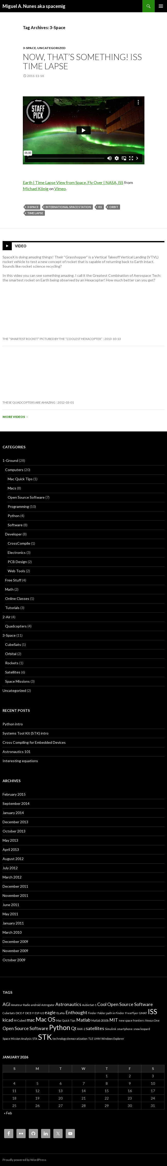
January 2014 (13, 812)
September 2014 (16, 803)
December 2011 (15, 886)
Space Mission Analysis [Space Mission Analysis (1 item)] (17, 1038)
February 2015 (14, 794)
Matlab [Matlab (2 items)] (83, 1020)
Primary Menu (161, 6)
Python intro (13, 724)
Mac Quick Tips (20, 479)
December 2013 (15, 822)
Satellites (12, 672)
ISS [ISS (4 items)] (152, 1012)
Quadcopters (16, 626)
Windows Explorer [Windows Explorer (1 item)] (112, 1038)
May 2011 (10, 914)
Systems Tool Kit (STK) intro (25, 733)
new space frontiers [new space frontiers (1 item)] (131, 1020)
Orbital (10, 653)
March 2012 (12, 877)
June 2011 (11, 904)
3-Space (29, 48)
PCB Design (17, 561)
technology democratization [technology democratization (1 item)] (70, 1038)
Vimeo (60, 188)
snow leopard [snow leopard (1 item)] (141, 1029)
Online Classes (17, 598)
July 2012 (10, 868)
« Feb (8, 1113)
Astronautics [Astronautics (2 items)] (68, 1004)
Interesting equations (20, 761)
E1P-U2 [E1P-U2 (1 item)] (39, 1013)
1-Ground (10, 460)
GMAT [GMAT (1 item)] (143, 1013)
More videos (15, 417)
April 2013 (11, 849)
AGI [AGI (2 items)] (6, 1004)
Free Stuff (13, 580)
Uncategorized (51, 48)
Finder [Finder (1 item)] (92, 1013)
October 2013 (14, 831)
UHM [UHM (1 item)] (97, 1038)
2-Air (7, 617)
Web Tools (16, 571)
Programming (18, 506)
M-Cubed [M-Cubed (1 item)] (20, 1020)
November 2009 (15, 950)
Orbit (113, 207)
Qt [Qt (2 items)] (73, 1028)
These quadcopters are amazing (29, 402)
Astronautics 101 (17, 751)
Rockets (11, 663)
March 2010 (12, 932)
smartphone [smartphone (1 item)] (125, 1029)
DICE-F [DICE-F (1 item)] (20, 1013)
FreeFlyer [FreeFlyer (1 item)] (131, 1013)
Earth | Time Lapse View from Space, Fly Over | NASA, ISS (73, 182)
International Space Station (68, 207)
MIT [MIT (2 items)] (113, 1020)
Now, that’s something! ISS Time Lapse (82, 61)
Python (13, 515)
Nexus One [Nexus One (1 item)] (152, 1020)
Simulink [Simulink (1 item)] (110, 1029)
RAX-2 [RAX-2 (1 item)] (81, 1029)
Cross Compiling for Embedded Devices (34, 742)
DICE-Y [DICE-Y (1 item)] (29, 1013)
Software (15, 525)
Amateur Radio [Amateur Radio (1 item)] (20, 1005)
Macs (12, 488)
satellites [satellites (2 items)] (95, 1028)
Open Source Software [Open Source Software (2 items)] (25, 1028)
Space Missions (17, 681)
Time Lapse (35, 213)
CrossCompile (19, 543)
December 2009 (15, 941)
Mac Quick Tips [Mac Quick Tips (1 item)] (65, 1020)
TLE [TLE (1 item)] (90, 1038)
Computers (14, 469)
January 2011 (13, 923)
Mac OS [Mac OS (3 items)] (45, 1019)
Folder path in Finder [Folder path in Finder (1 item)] (110, 1013)
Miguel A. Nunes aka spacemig (34, 6)
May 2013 (10, 840)
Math (9, 589)
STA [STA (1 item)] (34, 1038)
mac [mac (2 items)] (31, 1020)
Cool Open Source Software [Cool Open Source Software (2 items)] (125, 1004)
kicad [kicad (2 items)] (8, 1020)
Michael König (35, 188)
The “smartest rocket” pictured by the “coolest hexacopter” (52, 339)
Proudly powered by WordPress (24, 1160)
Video (20, 246)
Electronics (17, 552)
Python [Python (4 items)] (59, 1027)
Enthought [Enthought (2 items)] (76, 1012)
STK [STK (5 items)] (45, 1036)
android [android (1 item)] (36, 1005)
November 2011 (15, 895)
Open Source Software (26, 497)
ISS (100, 207)
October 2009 (14, 960)
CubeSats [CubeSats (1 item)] (9, 1013)
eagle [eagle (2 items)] (50, 1012)
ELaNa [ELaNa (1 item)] (60, 1013)
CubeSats (13, 644)
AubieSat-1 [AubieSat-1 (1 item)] (89, 1005)
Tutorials (12, 607)
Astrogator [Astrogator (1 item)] (48, 1005)
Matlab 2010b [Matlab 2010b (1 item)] (100, 1020)
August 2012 (13, 858)
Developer (13, 534)
